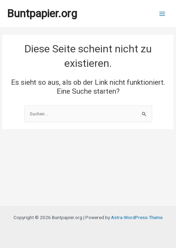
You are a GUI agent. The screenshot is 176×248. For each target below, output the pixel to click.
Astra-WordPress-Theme (137, 217)
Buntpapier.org (42, 13)
